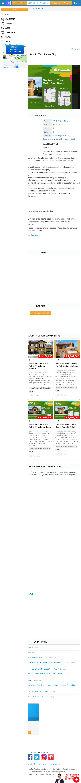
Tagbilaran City (37, 8)
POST (15, 9)
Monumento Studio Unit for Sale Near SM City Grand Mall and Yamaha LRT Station (37, 662)
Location (56, 3)
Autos (5, 28)
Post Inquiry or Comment (40, 313)
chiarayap (37, 395)
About (32, 764)
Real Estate (8, 19)
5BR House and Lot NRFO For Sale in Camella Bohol (66, 364)
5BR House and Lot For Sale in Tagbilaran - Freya (40, 425)
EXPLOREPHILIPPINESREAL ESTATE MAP (15, 49)
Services (6, 23)
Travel (6, 37)
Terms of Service (54, 764)
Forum (5, 41)
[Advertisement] (40, 27)
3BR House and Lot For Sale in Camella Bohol (65, 425)
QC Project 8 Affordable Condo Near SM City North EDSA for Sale (31, 669)
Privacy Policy (41, 764)
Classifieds (8, 32)
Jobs (5, 14)
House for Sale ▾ (19, 3)
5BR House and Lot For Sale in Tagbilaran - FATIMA (39, 366)
